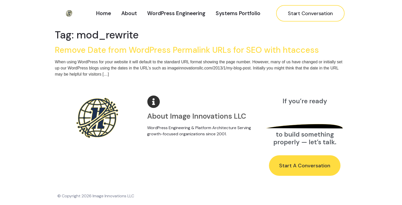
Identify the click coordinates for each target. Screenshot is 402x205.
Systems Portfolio (238, 13)
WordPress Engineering (176, 13)
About (129, 13)
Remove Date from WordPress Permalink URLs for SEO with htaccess (187, 50)
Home (103, 13)
